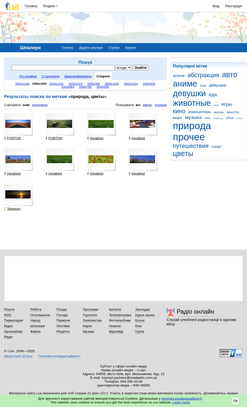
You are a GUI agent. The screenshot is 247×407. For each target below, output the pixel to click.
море (177, 117)
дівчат (147, 105)
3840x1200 (22, 83)
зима (216, 105)
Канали (131, 47)
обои (230, 118)
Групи (139, 331)
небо (207, 118)
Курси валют (145, 315)
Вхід (216, 6)
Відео (8, 326)
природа (192, 125)
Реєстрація (233, 6)
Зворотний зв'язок (18, 356)
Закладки (142, 309)
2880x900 (93, 83)
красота (233, 112)
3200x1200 (56, 83)
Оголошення (40, 315)
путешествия (191, 146)
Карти (87, 326)
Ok (235, 401)
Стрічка (114, 47)
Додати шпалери (91, 47)
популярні (39, 105)
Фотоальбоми (120, 320)
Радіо (8, 337)
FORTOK (12, 138)
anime (178, 75)
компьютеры (199, 112)
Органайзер (13, 331)
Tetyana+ (12, 209)
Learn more (181, 402)
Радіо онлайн (195, 311)
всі (138, 105)
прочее (189, 136)
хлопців (161, 105)
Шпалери (37, 326)
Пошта (9, 309)
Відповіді (116, 331)
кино (179, 111)
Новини (115, 326)
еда (213, 94)
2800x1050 (112, 83)
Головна (31, 6)
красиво (219, 112)
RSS (7, 315)
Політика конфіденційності (59, 356)
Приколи (63, 320)
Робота (36, 309)
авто (229, 75)
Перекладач (13, 320)
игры (226, 104)
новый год (218, 118)
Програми (90, 309)
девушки (189, 93)
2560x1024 (131, 83)
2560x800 (149, 83)
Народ (35, 320)
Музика (88, 331)
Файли (35, 331)
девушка (217, 85)
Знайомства (92, 320)
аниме (185, 83)
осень (239, 118)
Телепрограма (120, 315)
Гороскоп (90, 315)
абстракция (203, 75)
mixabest (95, 138)
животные (192, 103)
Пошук (61, 309)
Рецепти (63, 331)
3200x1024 (75, 83)
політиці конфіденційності (181, 398)
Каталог (115, 309)
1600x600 (102, 86)
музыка (193, 117)
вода (203, 85)
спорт (217, 146)
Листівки (63, 326)
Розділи (49, 6)
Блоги (140, 320)
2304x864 (68, 86)
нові (26, 105)
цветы (183, 153)
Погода (62, 315)
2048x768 (85, 86)
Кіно (138, 326)
